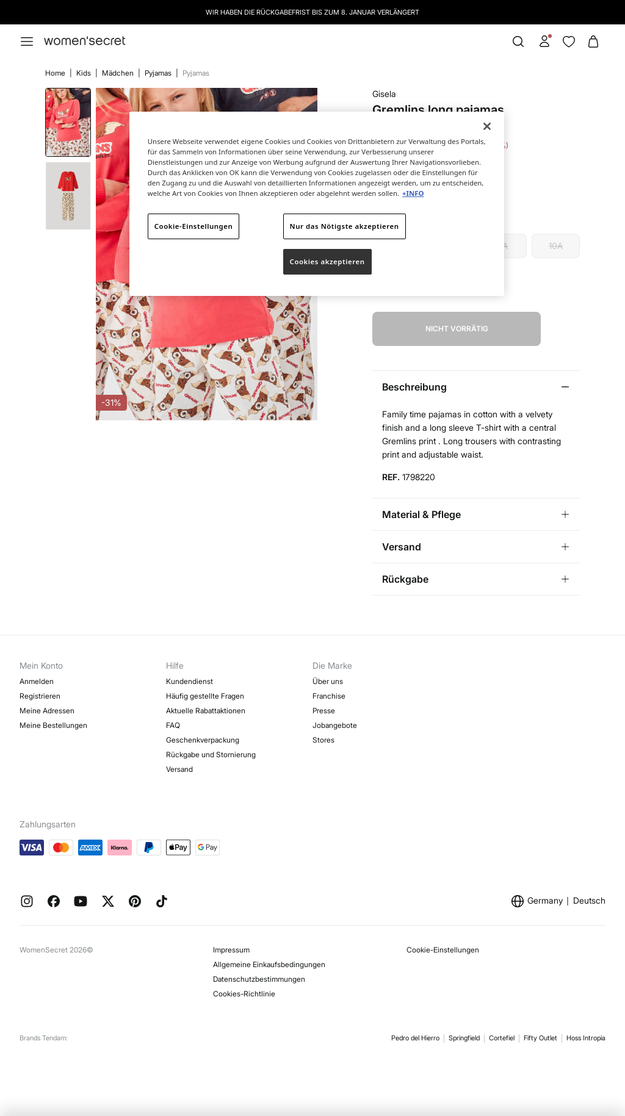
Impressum (231, 949)
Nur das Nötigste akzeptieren (344, 226)
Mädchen (118, 72)
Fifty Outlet (540, 1038)
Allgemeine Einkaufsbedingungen (269, 964)
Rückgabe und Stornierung (211, 754)
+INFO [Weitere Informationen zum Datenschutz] (413, 193)
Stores (323, 739)
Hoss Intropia (585, 1038)
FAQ (173, 725)
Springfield (464, 1038)
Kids (84, 72)
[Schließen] (487, 126)
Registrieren (40, 695)
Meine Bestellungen (53, 725)
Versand (179, 769)
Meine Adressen (47, 710)
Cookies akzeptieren (327, 261)
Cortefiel (502, 1038)
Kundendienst (189, 681)
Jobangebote (334, 725)
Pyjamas (159, 72)
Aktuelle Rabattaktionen (205, 710)
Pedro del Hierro (415, 1038)
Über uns (327, 681)
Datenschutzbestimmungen (259, 979)
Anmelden (37, 681)
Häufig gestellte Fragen (205, 695)
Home (56, 72)
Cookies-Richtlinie (244, 993)
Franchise (328, 695)
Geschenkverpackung (202, 739)
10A (556, 245)
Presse (323, 710)
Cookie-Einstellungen (442, 949)
